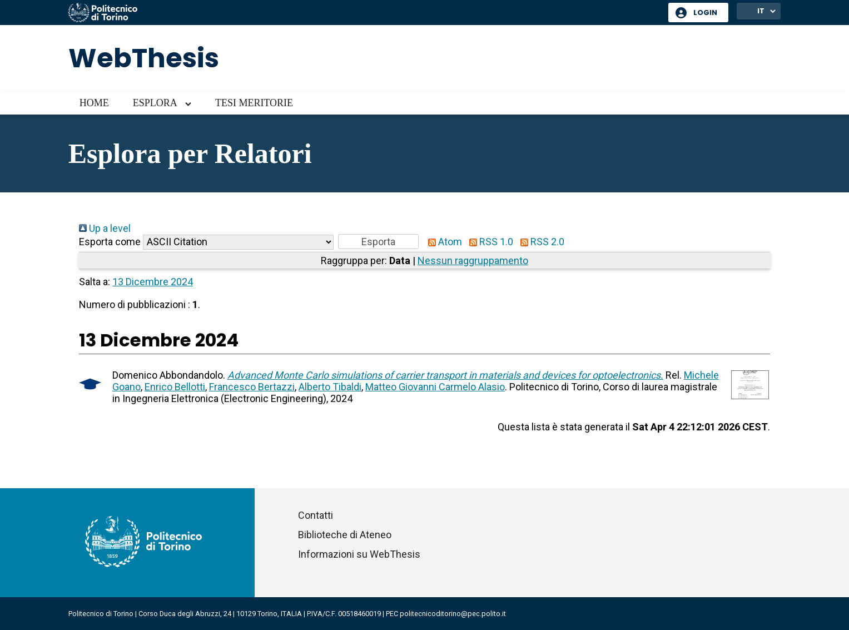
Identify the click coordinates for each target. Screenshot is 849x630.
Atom (442, 241)
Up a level (105, 228)
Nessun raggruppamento (473, 260)
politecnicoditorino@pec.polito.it (453, 613)
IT (760, 11)
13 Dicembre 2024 (152, 281)
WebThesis (143, 58)
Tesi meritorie (254, 102)
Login (705, 12)
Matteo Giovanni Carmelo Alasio (435, 387)
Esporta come (110, 241)
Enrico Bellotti (175, 387)
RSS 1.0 (488, 241)
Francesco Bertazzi (252, 387)
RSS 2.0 (539, 241)
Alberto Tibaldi (330, 387)
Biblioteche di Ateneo (344, 534)
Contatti (315, 515)
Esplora (155, 102)
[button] (378, 241)
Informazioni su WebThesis (359, 554)
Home (94, 102)
